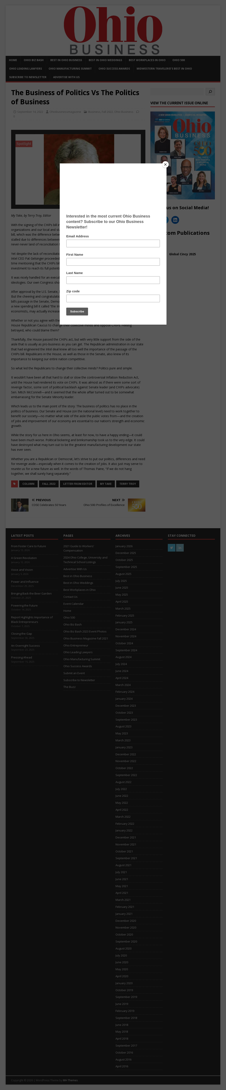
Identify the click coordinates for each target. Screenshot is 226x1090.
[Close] (165, 164)
